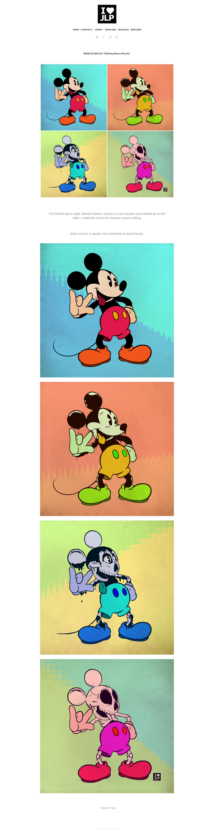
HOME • (99, 29)
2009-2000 (135, 29)
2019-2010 (123, 29)
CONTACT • (87, 29)
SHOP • (77, 29)
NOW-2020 (110, 29)
